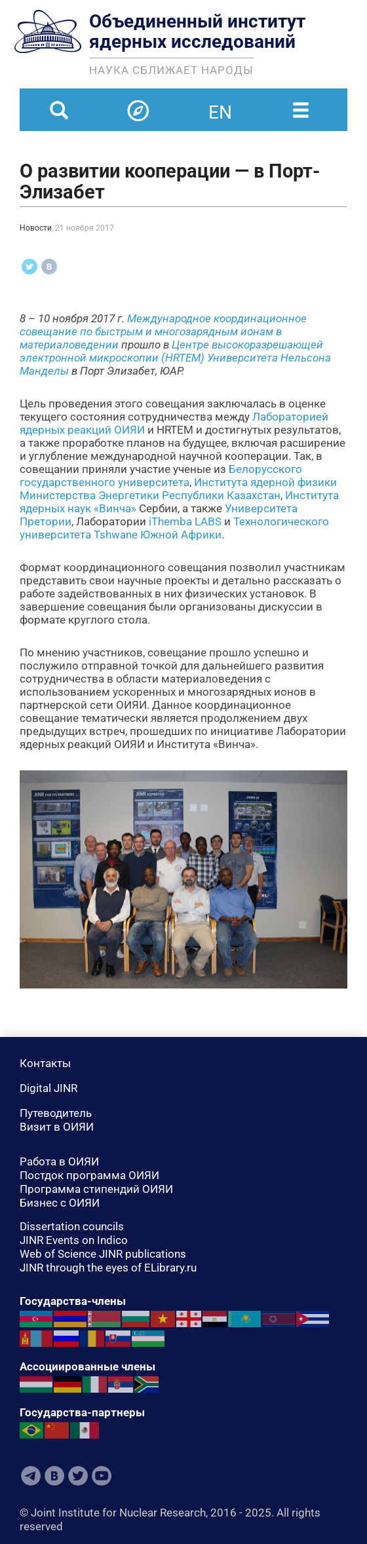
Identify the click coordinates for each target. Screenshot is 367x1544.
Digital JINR (48, 1088)
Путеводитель (56, 1113)
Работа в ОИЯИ (59, 1161)
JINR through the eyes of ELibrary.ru (108, 1267)
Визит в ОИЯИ (57, 1126)
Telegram (30, 1475)
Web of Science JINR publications (103, 1253)
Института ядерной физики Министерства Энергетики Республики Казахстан (178, 489)
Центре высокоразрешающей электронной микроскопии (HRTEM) (171, 351)
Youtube (101, 1475)
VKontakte (54, 1475)
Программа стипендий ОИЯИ (96, 1189)
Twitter (78, 1475)
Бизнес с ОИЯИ (60, 1202)
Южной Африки (181, 534)
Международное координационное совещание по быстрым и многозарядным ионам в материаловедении (163, 331)
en (220, 104)
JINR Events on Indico (74, 1240)
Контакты (45, 1063)
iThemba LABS (185, 521)
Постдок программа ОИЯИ (89, 1175)
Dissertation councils (72, 1226)
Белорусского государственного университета (161, 475)
